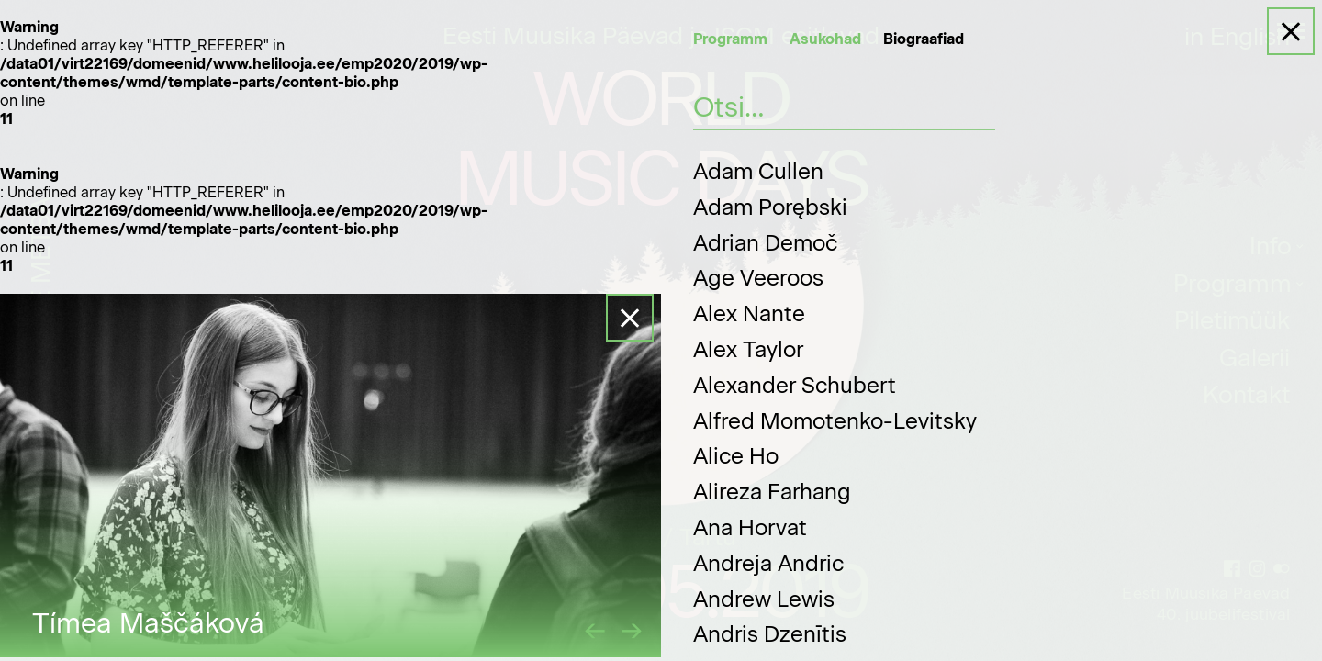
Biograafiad (923, 39)
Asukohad (825, 39)
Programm (730, 39)
